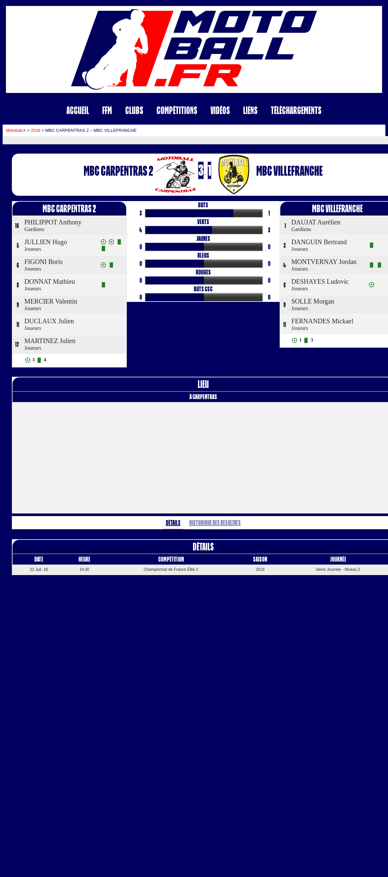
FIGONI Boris (43, 261)
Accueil (78, 110)
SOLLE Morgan (312, 301)
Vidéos (220, 110)
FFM (107, 110)
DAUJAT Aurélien (315, 222)
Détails (173, 522)
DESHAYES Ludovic (319, 281)
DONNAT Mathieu (49, 281)
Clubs (134, 110)
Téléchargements (296, 110)
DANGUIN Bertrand (318, 242)
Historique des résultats (215, 522)
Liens (250, 110)
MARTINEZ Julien (49, 340)
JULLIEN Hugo (45, 242)
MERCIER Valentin (50, 301)
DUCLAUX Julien (49, 321)
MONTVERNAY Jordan (323, 261)
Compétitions (176, 110)
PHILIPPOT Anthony (53, 222)
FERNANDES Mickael (322, 321)
